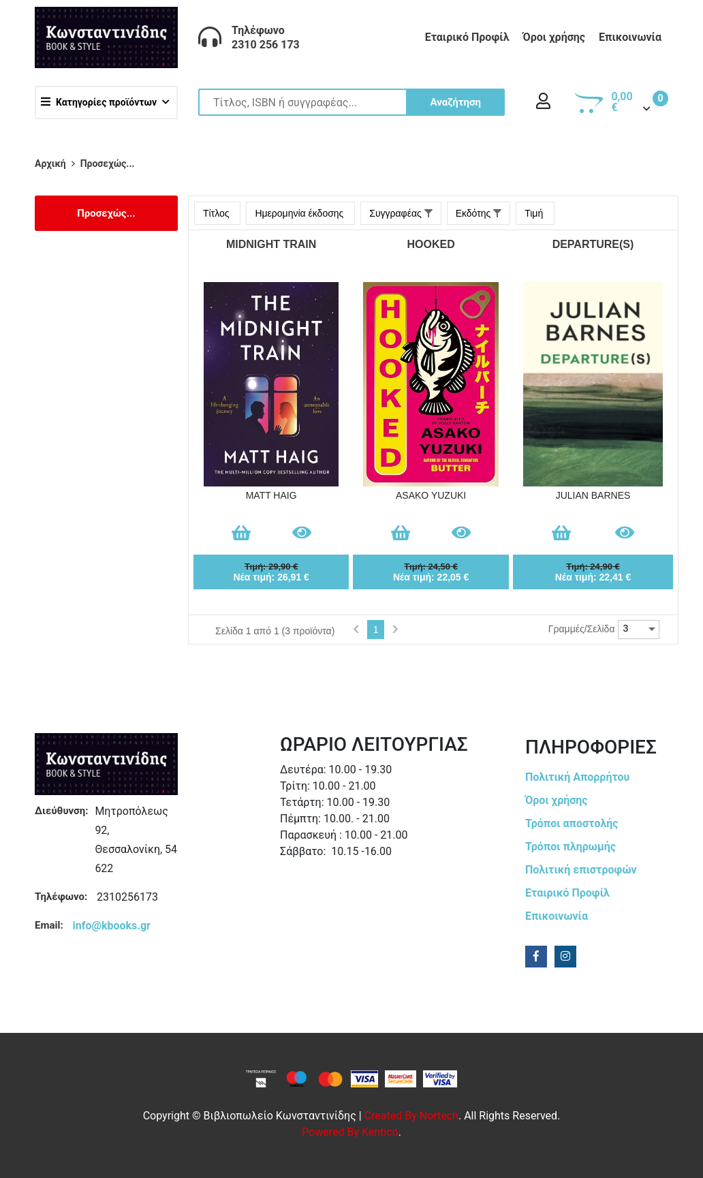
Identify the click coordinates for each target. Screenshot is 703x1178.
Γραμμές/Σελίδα (581, 628)
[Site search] (351, 102)
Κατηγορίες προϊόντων (99, 102)
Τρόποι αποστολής (572, 823)
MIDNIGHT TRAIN (271, 244)
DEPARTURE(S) (593, 244)
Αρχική (50, 163)
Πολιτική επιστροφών (581, 869)
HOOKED (431, 244)
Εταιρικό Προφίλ (467, 37)
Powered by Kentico (350, 1132)
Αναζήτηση (455, 102)
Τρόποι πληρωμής (570, 846)
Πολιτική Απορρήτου (577, 777)
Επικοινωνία (630, 37)
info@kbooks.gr (112, 925)
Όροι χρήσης (553, 37)
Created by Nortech (411, 1115)
